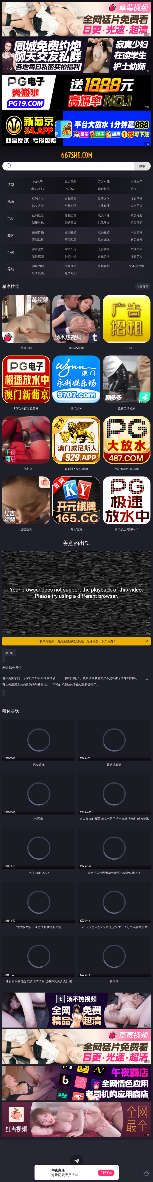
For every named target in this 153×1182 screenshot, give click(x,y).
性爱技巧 (136, 256)
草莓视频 (104, 266)
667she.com (76, 155)
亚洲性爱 (38, 215)
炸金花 (70, 189)
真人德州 (71, 182)
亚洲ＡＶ (38, 198)
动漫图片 (136, 232)
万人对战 (104, 182)
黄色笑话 (104, 256)
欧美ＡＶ (104, 198)
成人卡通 (104, 215)
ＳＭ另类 (136, 206)
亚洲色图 (71, 232)
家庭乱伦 (71, 249)
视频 (10, 201)
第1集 (9, 653)
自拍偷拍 (71, 198)
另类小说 (71, 256)
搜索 (142, 166)
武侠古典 (136, 249)
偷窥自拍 (38, 232)
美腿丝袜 (38, 239)
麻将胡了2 (38, 189)
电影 (10, 218)
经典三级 (71, 222)
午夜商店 (71, 266)
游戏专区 (136, 182)
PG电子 (38, 182)
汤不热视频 (136, 266)
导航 (10, 269)
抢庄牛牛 (136, 189)
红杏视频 (38, 273)
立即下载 (106, 1173)
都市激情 (38, 249)
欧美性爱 (136, 215)
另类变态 (136, 222)
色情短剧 (71, 273)
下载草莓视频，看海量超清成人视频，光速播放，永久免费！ (93, 641)
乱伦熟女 (104, 222)
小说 (10, 252)
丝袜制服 (71, 206)
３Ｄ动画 (136, 198)
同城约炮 (38, 266)
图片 (10, 235)
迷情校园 (38, 256)
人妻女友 (104, 249)
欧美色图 (104, 232)
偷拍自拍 (71, 215)
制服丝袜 (38, 222)
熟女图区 (104, 239)
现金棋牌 (104, 189)
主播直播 (104, 206)
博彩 (10, 184)
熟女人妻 (38, 206)
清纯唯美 (71, 239)
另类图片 (136, 239)
